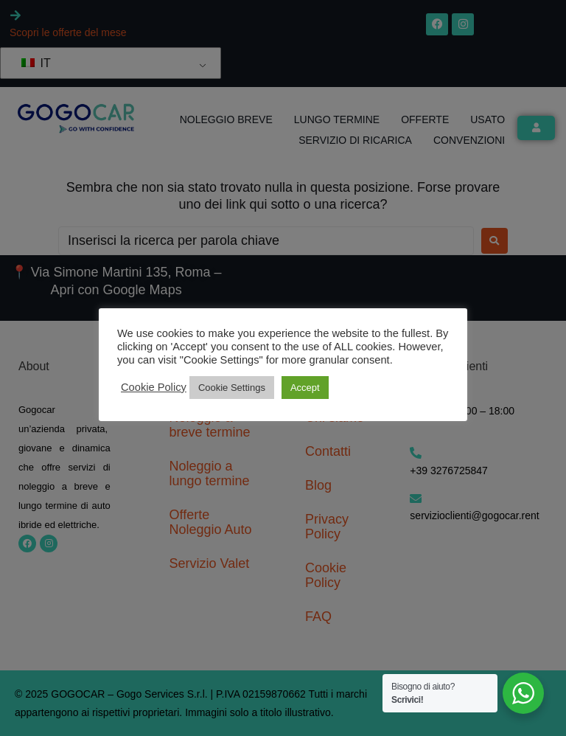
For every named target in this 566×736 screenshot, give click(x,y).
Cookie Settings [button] (231, 387)
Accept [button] (305, 387)
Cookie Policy (153, 387)
